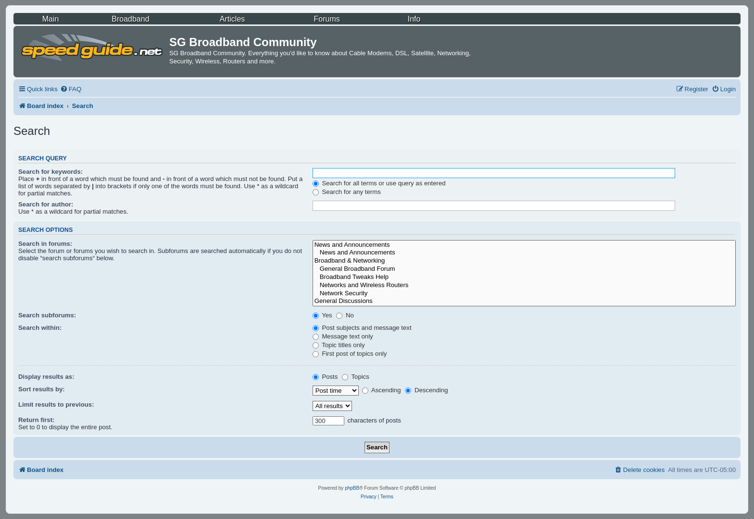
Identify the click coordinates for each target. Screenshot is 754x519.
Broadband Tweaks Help (524, 277)
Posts (325, 376)
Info (414, 19)
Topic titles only (339, 345)
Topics (355, 376)
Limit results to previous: (56, 404)
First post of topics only (350, 353)
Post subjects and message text (362, 327)
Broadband (130, 19)
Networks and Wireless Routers (524, 285)
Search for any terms (347, 191)
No (345, 315)
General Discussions (524, 301)
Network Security (524, 294)
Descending (426, 390)
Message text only (343, 336)
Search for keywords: (50, 171)
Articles (232, 19)
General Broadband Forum (524, 269)
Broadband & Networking (524, 261)
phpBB (352, 488)
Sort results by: (41, 389)
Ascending (381, 390)
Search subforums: (47, 315)
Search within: (40, 327)
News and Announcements (524, 245)
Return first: (36, 419)
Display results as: (46, 376)
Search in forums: (45, 243)
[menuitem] (70, 89)
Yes (322, 315)
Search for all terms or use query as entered (379, 183)
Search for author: (45, 204)
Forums (327, 19)
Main (50, 19)
